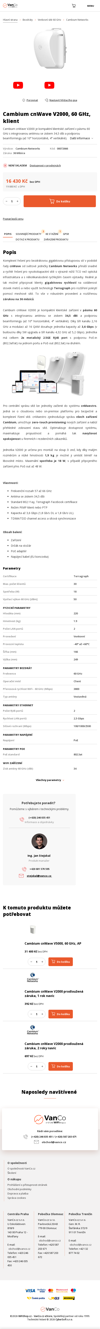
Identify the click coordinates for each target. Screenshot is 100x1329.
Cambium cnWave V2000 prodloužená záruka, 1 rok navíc (54, 993)
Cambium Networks (77, 19)
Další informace (80, 138)
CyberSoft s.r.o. (64, 1319)
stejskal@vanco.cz (39, 876)
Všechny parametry (48, 780)
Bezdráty (28, 19)
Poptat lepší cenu (13, 219)
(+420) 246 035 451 (39, 817)
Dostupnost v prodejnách (45, 165)
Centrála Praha (18, 1214)
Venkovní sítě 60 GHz (49, 19)
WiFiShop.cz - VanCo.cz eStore (17, 5)
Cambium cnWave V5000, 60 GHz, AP (53, 943)
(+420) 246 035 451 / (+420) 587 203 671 (54, 1136)
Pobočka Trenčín (80, 1214)
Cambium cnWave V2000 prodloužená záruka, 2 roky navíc (54, 1046)
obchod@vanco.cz (54, 1142)
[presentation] (8, 234)
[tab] (8, 234)
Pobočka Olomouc (50, 1214)
